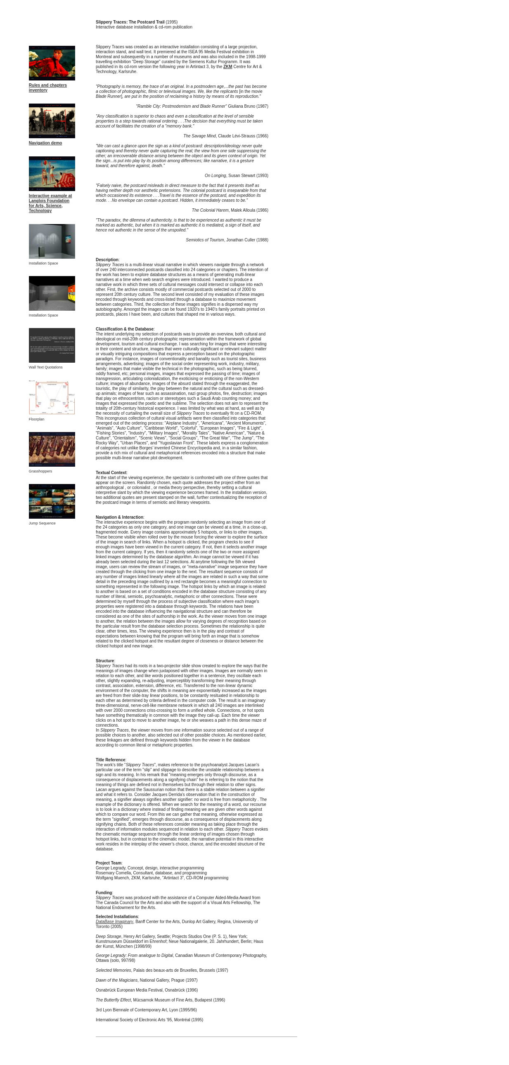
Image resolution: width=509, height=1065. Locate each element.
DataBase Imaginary (114, 921)
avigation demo (47, 143)
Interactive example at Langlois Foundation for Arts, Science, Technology (50, 203)
